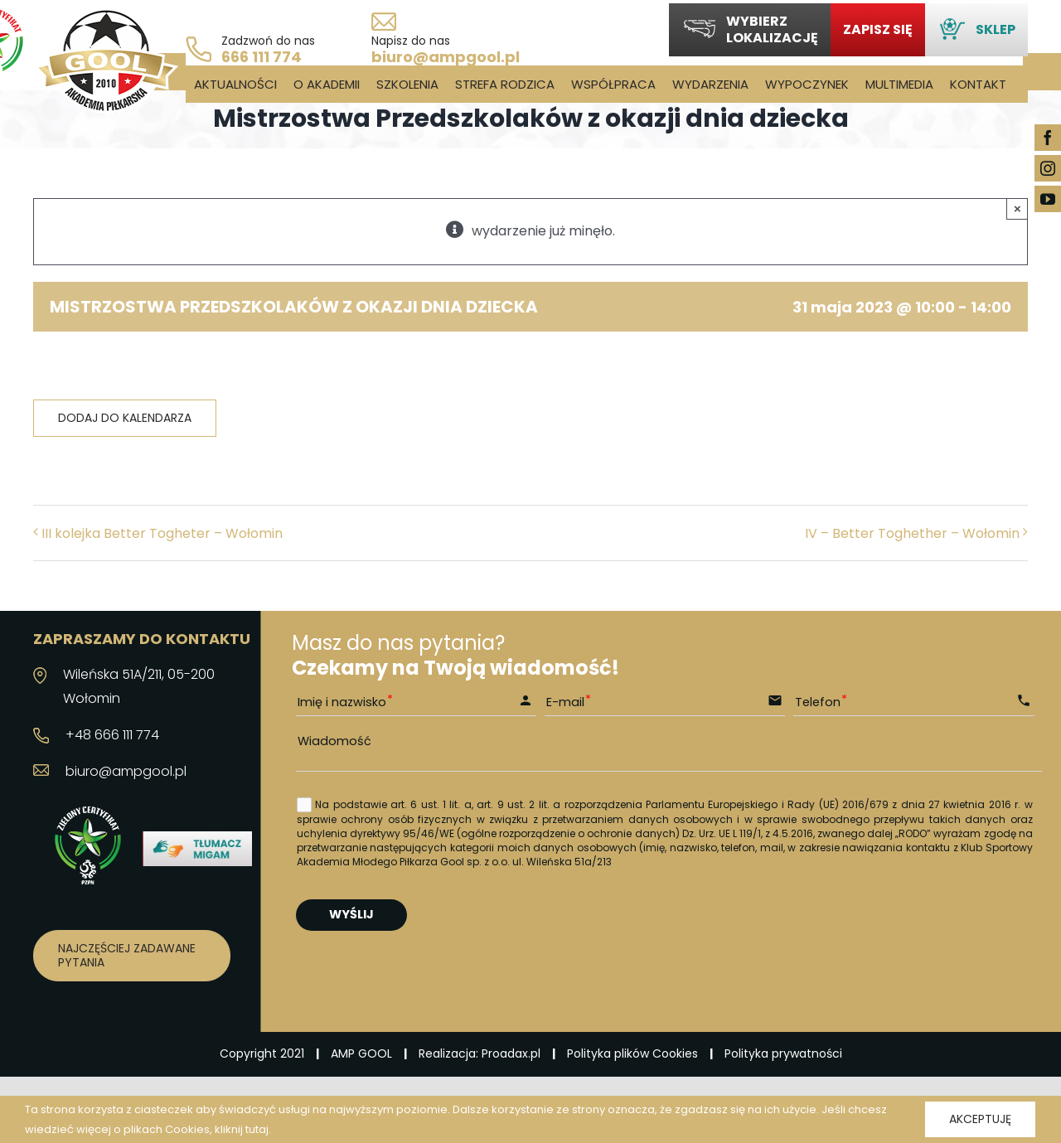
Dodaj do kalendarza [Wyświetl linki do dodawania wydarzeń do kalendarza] (124, 418)
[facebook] (1047, 137)
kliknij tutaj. (243, 1129)
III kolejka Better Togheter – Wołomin (162, 533)
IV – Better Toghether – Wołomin (912, 533)
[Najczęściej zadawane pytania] (131, 955)
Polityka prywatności (783, 1053)
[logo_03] (105, 14)
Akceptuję (980, 1119)
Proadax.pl (511, 1053)
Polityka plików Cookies (632, 1053)
